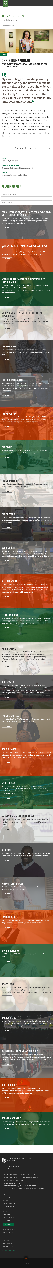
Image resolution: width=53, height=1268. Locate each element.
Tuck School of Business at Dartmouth (5, 3)
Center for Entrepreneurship (14, 1180)
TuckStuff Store (9, 1232)
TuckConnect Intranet (11, 1235)
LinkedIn (10, 1250)
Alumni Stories (13, 16)
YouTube (14, 1250)
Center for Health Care (11, 1183)
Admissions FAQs (9, 1206)
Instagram (6, 1250)
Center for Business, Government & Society (19, 1174)
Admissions (7, 1197)
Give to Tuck (8, 1224)
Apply (4, 1195)
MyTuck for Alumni (9, 1229)
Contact (5, 1211)
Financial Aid (7, 1200)
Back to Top (26, 1258)
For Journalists (8, 1246)
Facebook (2, 1250)
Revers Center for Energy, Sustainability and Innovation (23, 1189)
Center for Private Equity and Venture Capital (20, 1186)
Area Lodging (7, 1220)
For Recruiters (8, 1243)
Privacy (26, 1264)
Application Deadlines (11, 1203)
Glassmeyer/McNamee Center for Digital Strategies (22, 1177)
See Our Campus (8, 1217)
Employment (7, 1240)
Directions (6, 1214)
